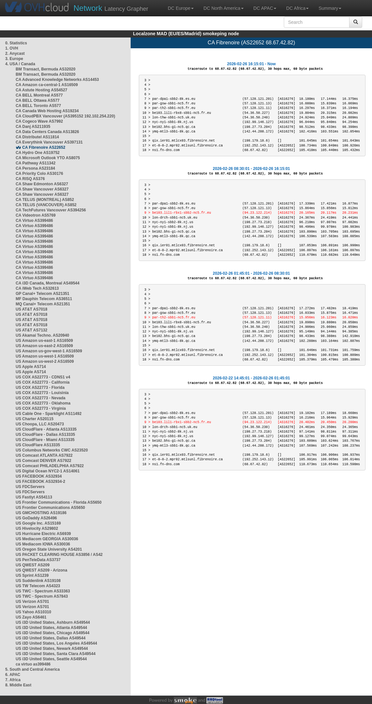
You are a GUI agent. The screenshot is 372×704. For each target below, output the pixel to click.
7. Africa (13, 680)
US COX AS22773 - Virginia (41, 408)
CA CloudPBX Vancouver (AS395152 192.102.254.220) (65, 116)
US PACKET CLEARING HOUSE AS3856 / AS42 (59, 554)
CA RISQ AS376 (30, 178)
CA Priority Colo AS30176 (39, 173)
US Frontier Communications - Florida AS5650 (59, 502)
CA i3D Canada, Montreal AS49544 (47, 283)
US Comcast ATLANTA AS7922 (44, 455)
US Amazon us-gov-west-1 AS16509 (49, 351)
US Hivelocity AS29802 (37, 528)
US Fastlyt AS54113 (34, 497)
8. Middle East (18, 685)
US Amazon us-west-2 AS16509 (45, 361)
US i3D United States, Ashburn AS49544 (53, 622)
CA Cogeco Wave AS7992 (39, 121)
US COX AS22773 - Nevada (40, 398)
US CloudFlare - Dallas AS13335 (45, 434)
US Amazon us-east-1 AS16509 (44, 340)
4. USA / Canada (20, 64)
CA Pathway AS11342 (36, 163)
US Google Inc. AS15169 (38, 523)
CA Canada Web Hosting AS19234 (47, 111)
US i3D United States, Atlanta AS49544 (51, 627)
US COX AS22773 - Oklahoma (43, 403)
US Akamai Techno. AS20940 (42, 335)
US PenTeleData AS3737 (38, 560)
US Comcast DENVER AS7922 (43, 460)
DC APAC (264, 8)
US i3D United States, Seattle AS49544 (51, 659)
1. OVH (11, 48)
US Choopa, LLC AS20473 (40, 424)
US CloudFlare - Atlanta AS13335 (46, 429)
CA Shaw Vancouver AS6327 (42, 189)
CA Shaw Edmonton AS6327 (42, 184)
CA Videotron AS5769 (36, 215)
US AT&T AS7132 (31, 330)
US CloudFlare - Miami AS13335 (45, 439)
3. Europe (14, 58)
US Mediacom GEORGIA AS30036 (47, 539)
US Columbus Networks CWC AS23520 (52, 450)
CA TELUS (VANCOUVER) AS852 (46, 205)
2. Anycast (15, 53)
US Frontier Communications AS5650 (50, 507)
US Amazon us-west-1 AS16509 (45, 356)
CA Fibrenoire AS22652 (43, 147)
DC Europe (181, 8)
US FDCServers (30, 486)
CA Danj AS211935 (33, 126)
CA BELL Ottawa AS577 (37, 100)
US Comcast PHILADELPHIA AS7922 (50, 466)
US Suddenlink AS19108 (38, 580)
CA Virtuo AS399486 (34, 220)
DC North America (223, 8)
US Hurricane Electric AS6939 (43, 533)
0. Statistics (16, 43)
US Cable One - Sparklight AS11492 (49, 413)
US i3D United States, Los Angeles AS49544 (56, 643)
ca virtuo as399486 (33, 664)
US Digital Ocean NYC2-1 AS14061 (48, 471)
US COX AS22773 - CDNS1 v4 (43, 377)
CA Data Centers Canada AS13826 (47, 132)
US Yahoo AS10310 (33, 612)
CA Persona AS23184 (35, 168)
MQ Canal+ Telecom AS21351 (43, 304)
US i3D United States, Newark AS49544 (52, 648)
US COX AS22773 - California (43, 382)
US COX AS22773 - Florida (40, 387)
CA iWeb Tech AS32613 (37, 288)
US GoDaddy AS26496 (36, 518)
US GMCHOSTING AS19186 (41, 513)
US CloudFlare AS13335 (38, 445)
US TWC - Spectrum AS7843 (42, 596)
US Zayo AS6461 (31, 617)
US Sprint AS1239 (32, 575)
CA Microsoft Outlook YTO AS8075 (48, 158)
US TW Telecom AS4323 (38, 586)
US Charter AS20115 (35, 419)
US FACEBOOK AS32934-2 (40, 481)
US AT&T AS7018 (31, 309)
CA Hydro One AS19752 (38, 152)
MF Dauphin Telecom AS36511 (44, 299)
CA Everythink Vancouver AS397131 (49, 142)
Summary (329, 8)
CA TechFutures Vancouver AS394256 (51, 210)
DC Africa (297, 8)
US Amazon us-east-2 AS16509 (44, 346)
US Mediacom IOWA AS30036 (43, 544)
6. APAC (12, 674)
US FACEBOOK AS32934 (39, 476)
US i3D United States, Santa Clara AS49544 (55, 653)
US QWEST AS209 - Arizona (41, 570)
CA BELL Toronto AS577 (38, 105)
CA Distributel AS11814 (37, 137)
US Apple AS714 (31, 366)
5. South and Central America (32, 669)
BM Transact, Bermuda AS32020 (45, 69)
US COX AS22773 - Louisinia (42, 392)
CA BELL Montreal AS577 (39, 95)
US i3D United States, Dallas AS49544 (51, 638)
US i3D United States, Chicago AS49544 (52, 633)
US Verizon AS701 (32, 601)
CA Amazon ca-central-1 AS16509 (47, 85)
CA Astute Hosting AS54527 (41, 90)
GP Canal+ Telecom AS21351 (42, 293)
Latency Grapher (110, 8)
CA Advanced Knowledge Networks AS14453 (57, 79)
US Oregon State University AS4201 (49, 549)
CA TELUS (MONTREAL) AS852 (45, 199)
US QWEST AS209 (33, 565)
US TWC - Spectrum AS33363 (43, 591)
